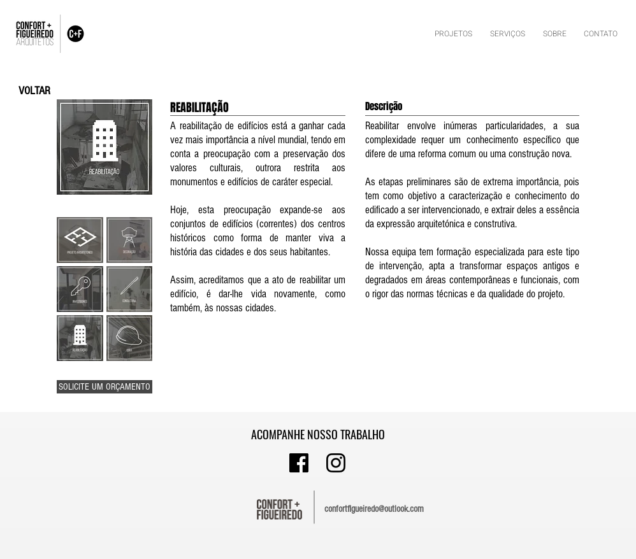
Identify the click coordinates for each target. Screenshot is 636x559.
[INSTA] (335, 462)
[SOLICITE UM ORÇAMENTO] (104, 386)
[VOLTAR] (34, 90)
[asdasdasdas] (298, 462)
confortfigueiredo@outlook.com (374, 509)
